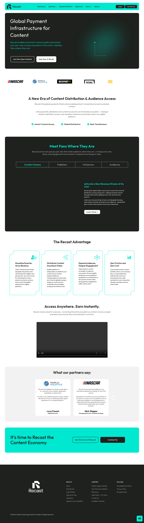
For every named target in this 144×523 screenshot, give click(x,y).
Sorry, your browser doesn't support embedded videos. (72, 340)
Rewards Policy (122, 492)
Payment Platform (65, 6)
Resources (79, 6)
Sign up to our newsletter (74, 501)
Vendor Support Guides (99, 486)
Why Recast (41, 6)
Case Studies (70, 492)
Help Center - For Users (99, 495)
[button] (52, 6)
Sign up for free (71, 495)
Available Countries (98, 501)
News (68, 486)
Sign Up (96, 6)
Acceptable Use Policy (124, 486)
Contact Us (95, 498)
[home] (14, 6)
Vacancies (69, 498)
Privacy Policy (121, 489)
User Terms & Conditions (100, 489)
